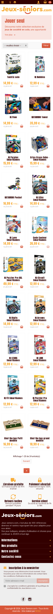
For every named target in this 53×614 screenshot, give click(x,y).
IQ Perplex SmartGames (13, 158)
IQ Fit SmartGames (13, 398)
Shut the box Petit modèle (13, 439)
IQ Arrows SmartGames (39, 319)
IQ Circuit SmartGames (39, 279)
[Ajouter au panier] (21, 86)
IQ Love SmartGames (13, 239)
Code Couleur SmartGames (40, 239)
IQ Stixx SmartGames (39, 198)
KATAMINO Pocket (13, 197)
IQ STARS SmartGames (13, 359)
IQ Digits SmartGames (13, 319)
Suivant (26, 461)
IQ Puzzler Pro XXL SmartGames (13, 279)
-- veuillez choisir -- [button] (12, 45)
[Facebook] (23, 599)
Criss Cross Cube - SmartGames (39, 158)
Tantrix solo (13, 77)
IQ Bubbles (39, 77)
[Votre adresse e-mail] (20, 580)
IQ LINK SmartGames (39, 359)
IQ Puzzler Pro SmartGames (40, 399)
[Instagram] (29, 599)
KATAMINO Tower (40, 117)
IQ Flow (13, 117)
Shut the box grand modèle (39, 439)
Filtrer (46, 45)
